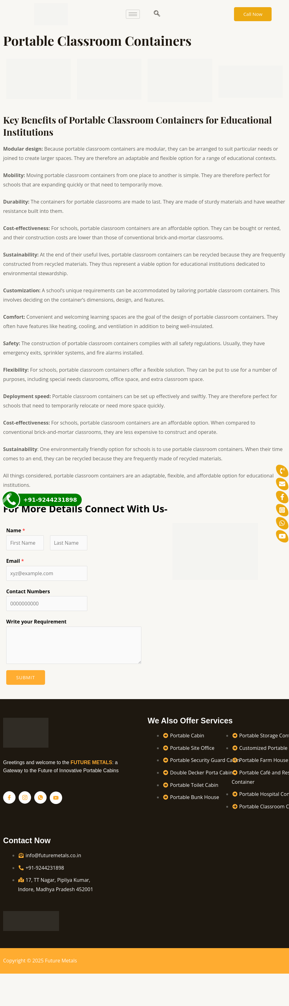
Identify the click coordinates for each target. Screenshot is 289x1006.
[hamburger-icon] (133, 14)
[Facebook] (9, 797)
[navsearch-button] (157, 14)
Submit (25, 677)
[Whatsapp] (40, 797)
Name (15, 530)
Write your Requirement (36, 621)
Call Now (252, 14)
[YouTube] (56, 798)
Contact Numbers (28, 591)
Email (15, 560)
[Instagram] (25, 797)
